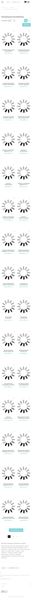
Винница (12, 546)
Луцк (18, 549)
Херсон (20, 552)
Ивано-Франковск (19, 547)
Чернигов (12, 554)
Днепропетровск (20, 546)
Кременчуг (4, 557)
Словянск (17, 551)
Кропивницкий (12, 549)
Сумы (22, 551)
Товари (4, 583)
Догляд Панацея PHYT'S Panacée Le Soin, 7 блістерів (24, 518)
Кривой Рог (4, 549)
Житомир (3, 547)
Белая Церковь (5, 546)
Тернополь (4, 552)
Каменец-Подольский (18, 556)
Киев (25, 547)
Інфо (3, 586)
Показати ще (16, 530)
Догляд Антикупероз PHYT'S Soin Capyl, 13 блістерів (24, 451)
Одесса (3, 551)
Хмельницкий (5, 554)
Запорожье (10, 547)
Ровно (13, 551)
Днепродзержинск (6, 556)
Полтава (8, 551)
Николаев (26, 549)
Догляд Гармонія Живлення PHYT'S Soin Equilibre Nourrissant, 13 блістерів (8, 484)
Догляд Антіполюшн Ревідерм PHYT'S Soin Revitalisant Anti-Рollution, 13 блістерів (8, 451)
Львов (21, 549)
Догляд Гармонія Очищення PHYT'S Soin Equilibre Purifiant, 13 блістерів (23, 484)
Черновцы (18, 554)
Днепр (27, 546)
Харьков (15, 552)
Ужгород (10, 552)
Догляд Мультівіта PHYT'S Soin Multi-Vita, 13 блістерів (8, 518)
